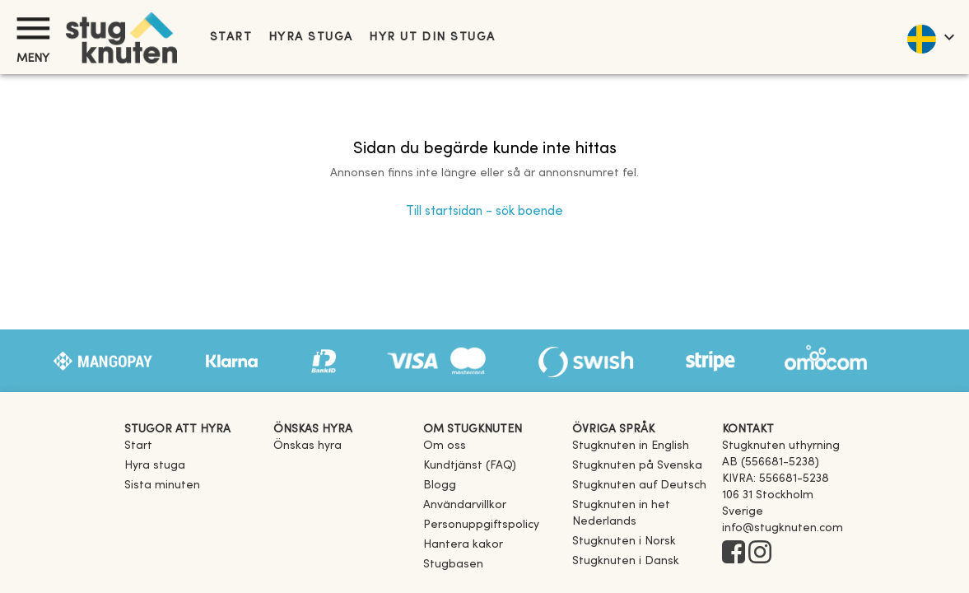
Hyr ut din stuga (432, 37)
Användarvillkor (464, 505)
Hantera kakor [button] (463, 544)
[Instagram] (759, 553)
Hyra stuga (310, 37)
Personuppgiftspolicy (481, 525)
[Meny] (33, 28)
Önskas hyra (307, 446)
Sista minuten (162, 485)
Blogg (439, 485)
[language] (930, 37)
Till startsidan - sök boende (484, 211)
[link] (630, 446)
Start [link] (231, 37)
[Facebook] (733, 553)
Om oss (444, 446)
